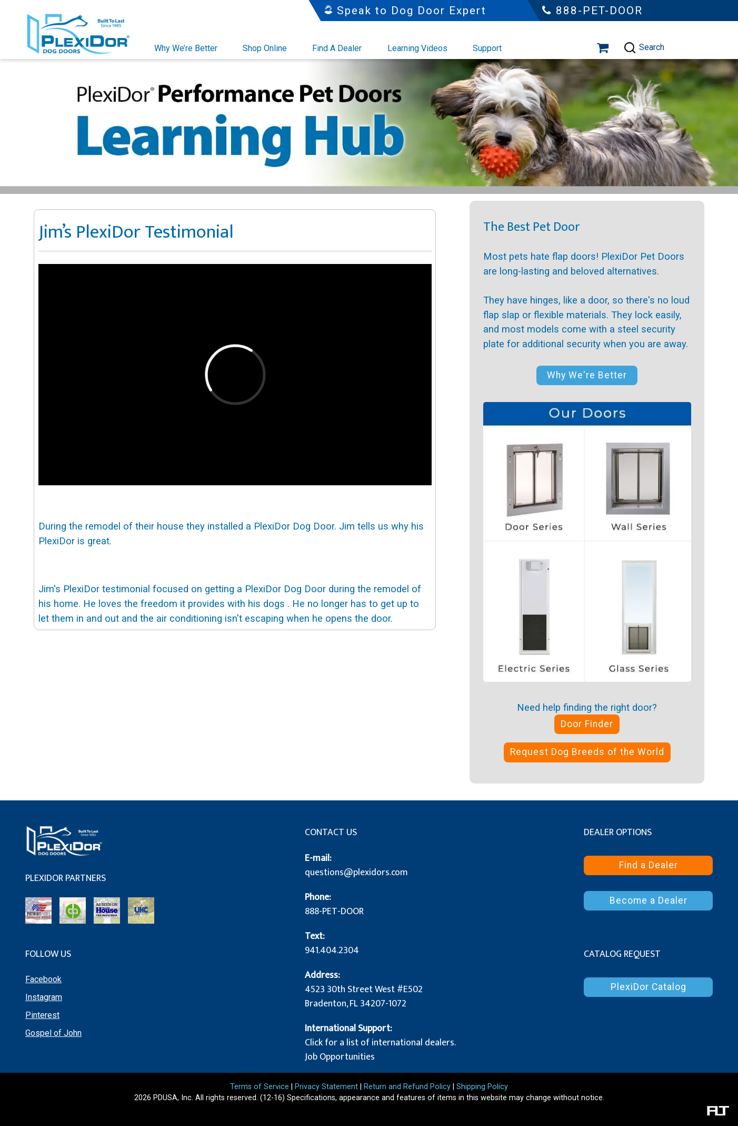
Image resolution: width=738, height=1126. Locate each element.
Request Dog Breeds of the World (587, 752)
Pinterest (42, 1015)
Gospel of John (53, 1033)
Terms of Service (259, 1086)
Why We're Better (587, 375)
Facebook (43, 979)
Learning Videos (417, 48)
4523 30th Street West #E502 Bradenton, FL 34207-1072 (364, 997)
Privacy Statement (326, 1086)
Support (487, 48)
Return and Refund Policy (407, 1086)
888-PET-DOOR (334, 911)
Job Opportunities (340, 1057)
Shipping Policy (482, 1086)
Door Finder (587, 724)
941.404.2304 (332, 950)
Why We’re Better (185, 48)
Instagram (43, 997)
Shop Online (265, 48)
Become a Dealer (648, 900)
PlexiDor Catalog (648, 987)
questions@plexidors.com (356, 872)
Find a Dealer (648, 865)
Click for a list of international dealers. (380, 1043)
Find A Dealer (337, 48)
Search (643, 47)
